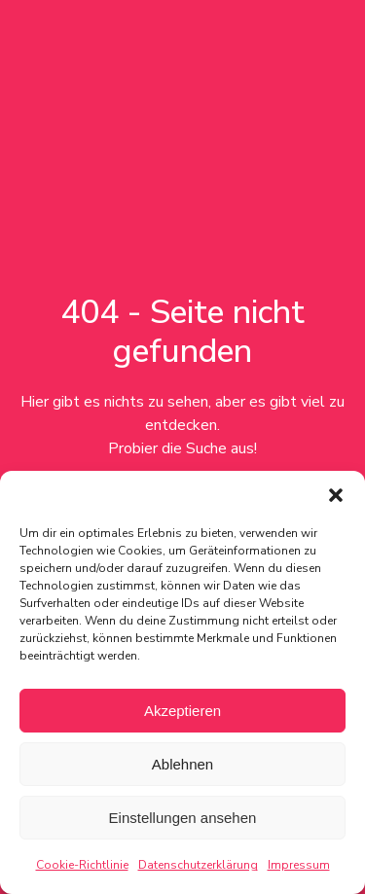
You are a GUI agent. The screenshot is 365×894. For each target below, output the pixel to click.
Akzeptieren (182, 710)
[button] (336, 495)
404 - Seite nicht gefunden (182, 332)
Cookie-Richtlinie (82, 865)
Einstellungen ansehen (183, 817)
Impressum (299, 865)
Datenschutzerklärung (198, 865)
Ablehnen (182, 764)
